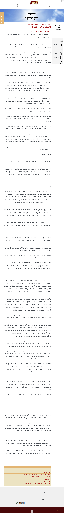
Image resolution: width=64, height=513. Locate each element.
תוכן (43, 24)
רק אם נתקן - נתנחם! (41, 26)
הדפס (27, 464)
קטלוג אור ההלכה (41, 491)
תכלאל (27, 7)
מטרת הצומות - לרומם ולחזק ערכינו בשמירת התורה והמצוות (37, 483)
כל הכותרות (60, 27)
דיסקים (43, 501)
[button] (2, 1)
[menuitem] (46, 7)
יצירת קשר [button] (2, 18)
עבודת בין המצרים (46, 478)
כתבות (40, 24)
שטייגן (40, 7)
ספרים (44, 492)
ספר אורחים (60, 34)
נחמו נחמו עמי (47, 479)
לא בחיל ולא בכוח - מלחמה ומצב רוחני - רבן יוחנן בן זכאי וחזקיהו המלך (35, 485)
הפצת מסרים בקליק (59, 493)
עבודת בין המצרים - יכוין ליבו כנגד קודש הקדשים (39, 476)
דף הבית (46, 7)
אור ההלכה (33, 7)
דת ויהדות (36, 24)
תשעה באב (28, 24)
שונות (44, 504)
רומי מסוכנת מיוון (46, 471)
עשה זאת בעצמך (59, 29)
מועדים (32, 24)
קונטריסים (43, 495)
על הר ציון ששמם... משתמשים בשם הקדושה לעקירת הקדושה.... (37, 474)
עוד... (49, 467)
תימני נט (61, 31)
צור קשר (22, 7)
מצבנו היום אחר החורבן (45, 481)
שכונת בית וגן (60, 36)
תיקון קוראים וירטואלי (58, 25)
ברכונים (43, 499)
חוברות (43, 497)
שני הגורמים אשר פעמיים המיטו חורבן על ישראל (40, 469)
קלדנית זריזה (60, 491)
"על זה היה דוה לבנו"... (45, 472)
